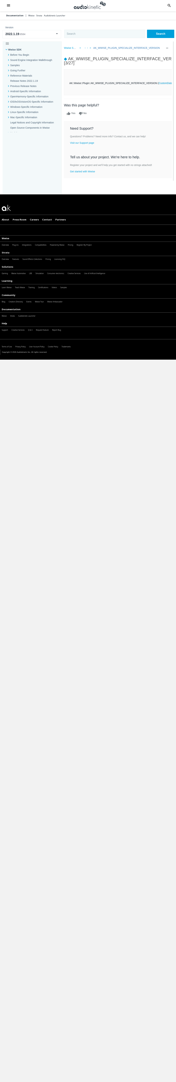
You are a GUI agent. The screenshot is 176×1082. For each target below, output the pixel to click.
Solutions (7, 266)
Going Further (17, 70)
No (85, 113)
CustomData (167, 83)
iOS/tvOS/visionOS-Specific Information (31, 101)
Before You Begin (19, 54)
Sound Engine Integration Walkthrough (31, 60)
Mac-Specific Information (23, 117)
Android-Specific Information (25, 91)
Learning (7, 280)
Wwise (5, 238)
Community (8, 295)
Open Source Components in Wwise (30, 127)
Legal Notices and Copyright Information (32, 122)
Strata (5, 252)
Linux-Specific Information (24, 112)
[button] (8, 5)
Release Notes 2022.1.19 (24, 80)
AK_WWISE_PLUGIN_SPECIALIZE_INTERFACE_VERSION (125, 48)
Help (4, 323)
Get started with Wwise (84, 171)
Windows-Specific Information (26, 107)
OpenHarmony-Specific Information (29, 96)
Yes (73, 113)
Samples (15, 65)
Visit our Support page (84, 142)
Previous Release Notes (23, 86)
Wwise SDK (15, 49)
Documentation (14, 15)
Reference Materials (21, 75)
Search (160, 33)
